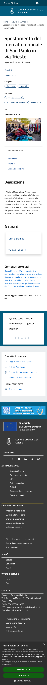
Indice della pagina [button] (16, 150)
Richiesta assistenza (14, 630)
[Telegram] (32, 459)
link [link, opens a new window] (10, 664)
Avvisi (23, 21)
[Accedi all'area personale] (37, 3)
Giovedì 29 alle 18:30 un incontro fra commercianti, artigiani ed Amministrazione (23, 273)
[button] (23, 681)
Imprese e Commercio (15, 518)
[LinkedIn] (25, 459)
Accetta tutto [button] (23, 670)
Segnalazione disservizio (16, 622)
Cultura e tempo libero (15, 514)
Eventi (8, 583)
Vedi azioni (11, 75)
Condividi (10, 70)
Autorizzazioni (12, 547)
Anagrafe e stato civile (15, 510)
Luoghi (9, 579)
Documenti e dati (17, 495)
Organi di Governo (17, 470)
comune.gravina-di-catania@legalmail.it (23, 607)
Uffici (12, 479)
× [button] (44, 644)
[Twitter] (12, 459)
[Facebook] (6, 459)
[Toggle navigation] (5, 10)
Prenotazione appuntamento (18, 618)
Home (5, 21)
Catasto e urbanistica (15, 522)
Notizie (9, 559)
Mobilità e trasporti (14, 526)
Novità (14, 21)
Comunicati (10, 563)
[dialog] (23, 663)
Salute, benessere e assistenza (19, 543)
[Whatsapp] (38, 459)
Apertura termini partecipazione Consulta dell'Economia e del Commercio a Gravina (22, 285)
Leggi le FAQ (11, 626)
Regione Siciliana (11, 3)
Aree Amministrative (19, 474)
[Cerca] (41, 11)
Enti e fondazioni (17, 483)
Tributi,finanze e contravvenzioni (20, 539)
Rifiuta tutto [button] (23, 676)
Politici (13, 487)
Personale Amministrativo (21, 491)
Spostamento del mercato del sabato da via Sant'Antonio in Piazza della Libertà (23, 279)
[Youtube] (19, 459)
